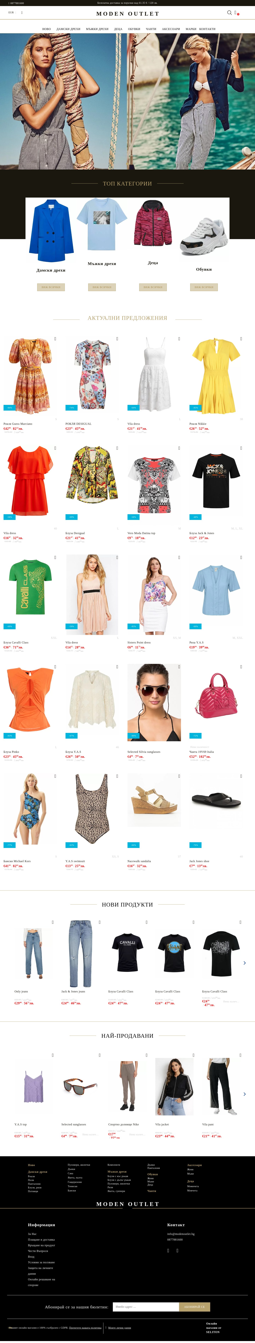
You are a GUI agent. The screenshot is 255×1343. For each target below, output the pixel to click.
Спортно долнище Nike (123, 1126)
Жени (150, 1180)
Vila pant (208, 1126)
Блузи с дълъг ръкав (119, 1182)
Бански (72, 1192)
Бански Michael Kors (17, 863)
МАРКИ (191, 29)
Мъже (150, 1183)
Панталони (34, 1186)
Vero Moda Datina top (141, 535)
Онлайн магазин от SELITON (213, 1330)
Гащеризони (75, 1184)
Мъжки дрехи (97, 29)
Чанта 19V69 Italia (201, 753)
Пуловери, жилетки (79, 1166)
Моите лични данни (119, 1329)
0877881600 (17, 3)
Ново (31, 1167)
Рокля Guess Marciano (18, 425)
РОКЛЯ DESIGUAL (79, 425)
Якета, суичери (116, 1193)
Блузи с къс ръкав (118, 1178)
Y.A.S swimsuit (75, 863)
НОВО (46, 29)
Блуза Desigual (75, 535)
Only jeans (21, 993)
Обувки (134, 29)
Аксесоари (171, 29)
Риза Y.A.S (196, 644)
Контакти (207, 29)
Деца (118, 29)
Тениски (72, 1188)
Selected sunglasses (73, 1126)
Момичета (193, 1188)
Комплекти (114, 1166)
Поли (31, 1182)
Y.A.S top (21, 1126)
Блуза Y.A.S (73, 753)
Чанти (151, 29)
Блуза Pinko (11, 753)
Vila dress (134, 425)
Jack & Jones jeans (73, 993)
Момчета (192, 1192)
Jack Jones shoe (199, 863)
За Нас (32, 1235)
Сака (70, 1175)
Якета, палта (75, 1179)
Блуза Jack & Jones (201, 535)
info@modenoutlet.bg (181, 1235)
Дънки (71, 1171)
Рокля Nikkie (197, 425)
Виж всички (51, 288)
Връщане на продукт (41, 1247)
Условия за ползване (41, 1264)
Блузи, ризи (34, 1189)
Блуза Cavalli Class (16, 644)
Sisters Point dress (139, 644)
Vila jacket (162, 1126)
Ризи (110, 1189)
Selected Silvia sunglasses (144, 753)
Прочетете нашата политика (85, 1330)
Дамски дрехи (68, 29)
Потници (33, 1193)
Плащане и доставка (41, 1241)
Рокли (31, 1178)
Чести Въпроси (38, 1252)
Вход (31, 1258)
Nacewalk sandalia (139, 863)
